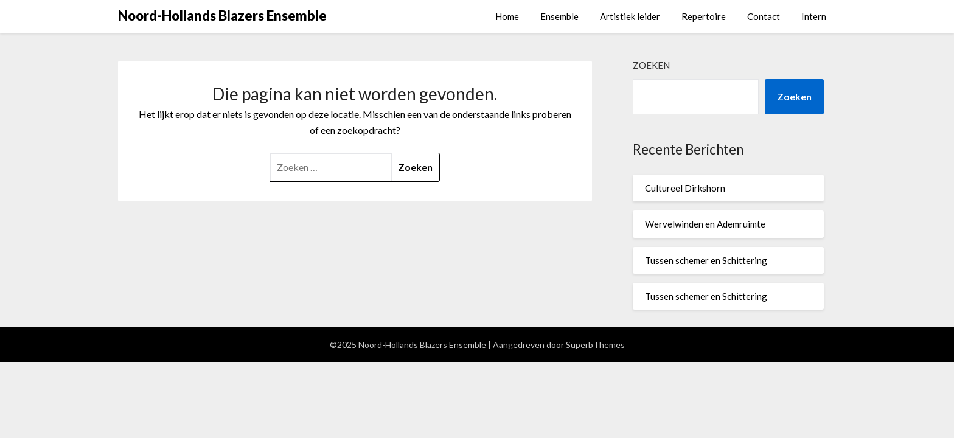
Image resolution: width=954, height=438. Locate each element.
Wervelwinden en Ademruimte (705, 223)
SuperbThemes (595, 344)
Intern (813, 16)
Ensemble (559, 16)
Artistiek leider (630, 16)
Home (507, 16)
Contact (763, 16)
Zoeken (651, 65)
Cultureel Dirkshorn (685, 187)
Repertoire (703, 16)
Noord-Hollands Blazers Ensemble (222, 15)
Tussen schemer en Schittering (706, 260)
